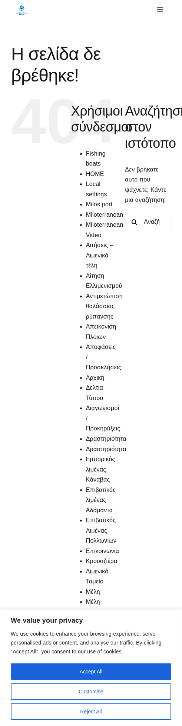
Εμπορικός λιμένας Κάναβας (100, 469)
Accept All (91, 672)
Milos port (99, 204)
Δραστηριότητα (106, 439)
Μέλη (93, 592)
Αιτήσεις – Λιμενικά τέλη (99, 255)
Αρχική (95, 377)
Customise (91, 692)
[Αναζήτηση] (134, 222)
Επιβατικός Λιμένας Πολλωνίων (101, 530)
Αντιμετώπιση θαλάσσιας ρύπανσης (104, 306)
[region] (91, 667)
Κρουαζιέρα (102, 561)
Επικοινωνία (102, 551)
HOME (95, 174)
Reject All (91, 712)
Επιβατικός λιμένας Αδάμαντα (101, 500)
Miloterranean (104, 215)
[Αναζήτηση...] (148, 222)
